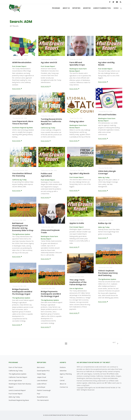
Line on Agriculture (15, 381)
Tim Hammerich (43, 400)
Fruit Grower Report (15, 394)
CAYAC (115, 8)
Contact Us (64, 387)
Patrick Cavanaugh (44, 390)
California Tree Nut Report (18, 377)
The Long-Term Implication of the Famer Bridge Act (78, 282)
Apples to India (77, 223)
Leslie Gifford (41, 384)
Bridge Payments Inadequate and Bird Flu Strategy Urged (22, 291)
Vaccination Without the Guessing (22, 174)
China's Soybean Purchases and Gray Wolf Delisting (108, 273)
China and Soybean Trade (50, 231)
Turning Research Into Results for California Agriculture (51, 121)
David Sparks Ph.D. (43, 371)
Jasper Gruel (41, 377)
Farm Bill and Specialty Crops (77, 63)
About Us (64, 8)
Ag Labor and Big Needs (106, 63)
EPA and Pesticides (107, 114)
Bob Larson (41, 367)
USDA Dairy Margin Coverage (107, 172)
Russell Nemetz (42, 397)
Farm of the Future (15, 367)
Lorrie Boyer (41, 387)
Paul (38, 394)
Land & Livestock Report (17, 390)
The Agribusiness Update (17, 374)
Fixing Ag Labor (77, 121)
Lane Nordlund (42, 381)
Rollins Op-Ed (104, 223)
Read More (17, 88)
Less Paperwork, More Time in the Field (22, 122)
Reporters (75, 8)
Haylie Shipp (41, 374)
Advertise (86, 8)
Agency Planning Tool (101, 8)
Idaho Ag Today (14, 397)
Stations (63, 367)
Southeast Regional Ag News (19, 400)
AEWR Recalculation (21, 62)
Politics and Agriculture (46, 174)
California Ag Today (16, 371)
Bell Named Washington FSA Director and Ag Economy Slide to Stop (22, 227)
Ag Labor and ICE (49, 62)
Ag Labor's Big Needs (79, 173)
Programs (54, 8)
